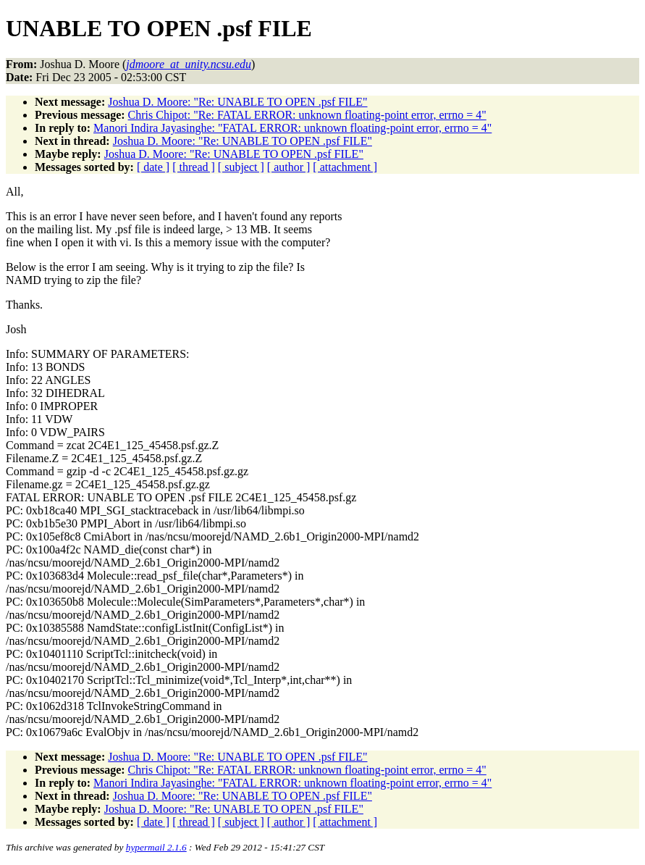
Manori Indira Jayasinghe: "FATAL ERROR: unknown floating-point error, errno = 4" (292, 128)
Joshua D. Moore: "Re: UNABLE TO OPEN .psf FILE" (237, 102)
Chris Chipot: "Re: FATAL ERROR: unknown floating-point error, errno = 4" (307, 115)
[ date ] (153, 167)
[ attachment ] (345, 167)
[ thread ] (193, 167)
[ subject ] (241, 167)
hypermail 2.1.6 (156, 847)
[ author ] (289, 167)
